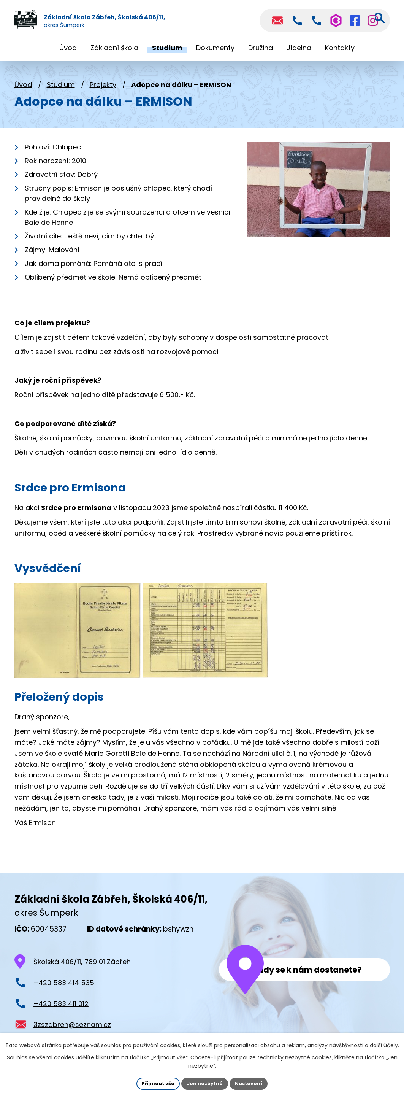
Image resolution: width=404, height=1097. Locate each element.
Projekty (103, 86)
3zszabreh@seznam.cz (72, 1026)
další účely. (384, 1044)
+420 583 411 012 (61, 1005)
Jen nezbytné (205, 1082)
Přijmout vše (153, 1082)
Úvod (23, 86)
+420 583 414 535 (63, 984)
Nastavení (254, 1082)
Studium (61, 86)
